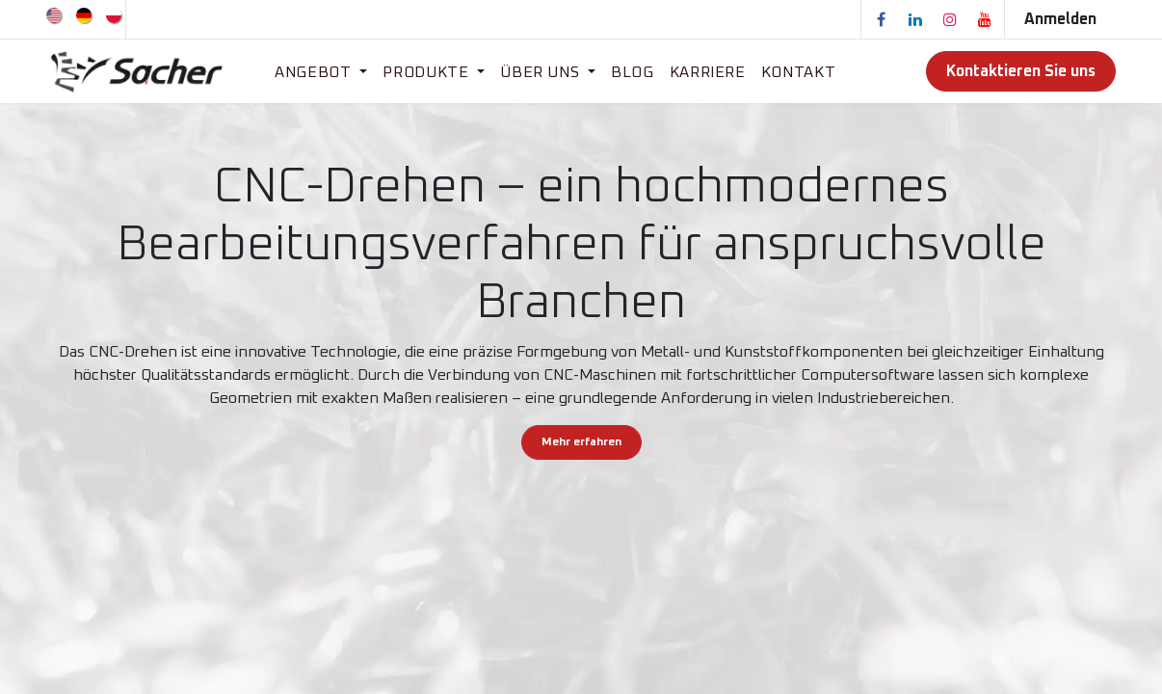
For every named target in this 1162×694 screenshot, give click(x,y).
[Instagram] (950, 19)
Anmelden (1060, 19)
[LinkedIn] (915, 19)
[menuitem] (55, 14)
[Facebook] (880, 19)
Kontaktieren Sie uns (1021, 71)
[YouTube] (984, 19)
